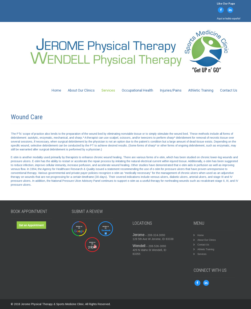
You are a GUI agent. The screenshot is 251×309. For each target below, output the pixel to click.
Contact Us (228, 90)
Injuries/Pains (171, 90)
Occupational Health (137, 90)
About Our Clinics (81, 90)
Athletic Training (200, 90)
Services (108, 90)
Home (56, 90)
